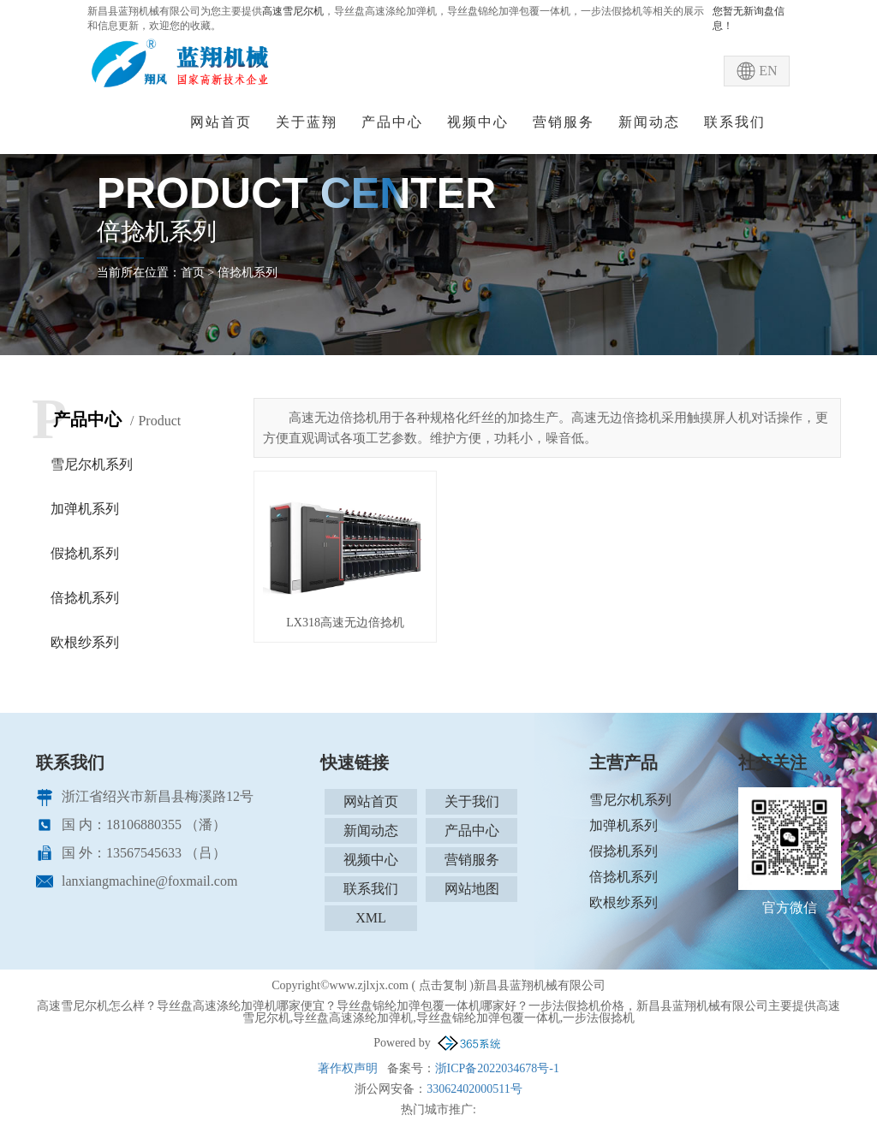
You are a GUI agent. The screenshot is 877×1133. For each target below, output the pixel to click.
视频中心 (478, 122)
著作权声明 (348, 1068)
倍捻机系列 (247, 272)
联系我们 (735, 122)
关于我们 (471, 801)
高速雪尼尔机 (293, 11)
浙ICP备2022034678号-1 (497, 1068)
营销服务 (563, 122)
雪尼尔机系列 (92, 464)
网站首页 (221, 122)
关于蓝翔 (306, 122)
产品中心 (392, 122)
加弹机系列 (85, 508)
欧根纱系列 (85, 642)
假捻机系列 (85, 553)
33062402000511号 (474, 1089)
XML (370, 918)
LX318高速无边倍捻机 (345, 622)
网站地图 (471, 888)
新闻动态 (649, 122)
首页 (193, 272)
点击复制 (443, 985)
